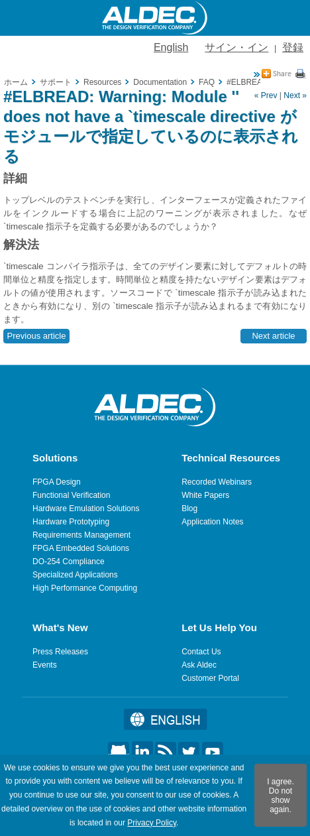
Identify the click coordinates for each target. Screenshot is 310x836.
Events (44, 665)
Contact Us (201, 651)
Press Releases (60, 651)
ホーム (16, 82)
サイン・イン (236, 47)
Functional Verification (71, 495)
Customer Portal (210, 678)
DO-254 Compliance (68, 561)
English (171, 47)
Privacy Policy (151, 822)
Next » (295, 95)
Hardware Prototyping (70, 521)
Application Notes (212, 521)
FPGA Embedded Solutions (80, 548)
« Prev (266, 95)
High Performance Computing (84, 588)
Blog (189, 508)
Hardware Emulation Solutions (85, 508)
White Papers (205, 495)
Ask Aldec (199, 665)
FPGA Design (56, 482)
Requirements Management (81, 535)
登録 (292, 47)
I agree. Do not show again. (280, 795)
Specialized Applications (75, 574)
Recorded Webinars (216, 482)
